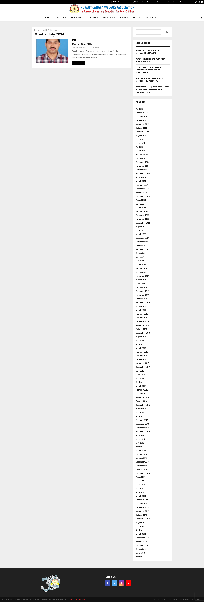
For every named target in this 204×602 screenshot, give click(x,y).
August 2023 (141, 200)
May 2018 (140, 340)
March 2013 (141, 534)
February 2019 (142, 314)
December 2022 (142, 215)
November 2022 (142, 219)
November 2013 (142, 511)
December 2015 (142, 424)
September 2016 (143, 405)
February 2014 (142, 500)
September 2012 (143, 545)
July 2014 (140, 481)
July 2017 (140, 371)
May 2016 (140, 413)
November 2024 (142, 166)
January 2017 (141, 394)
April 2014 (140, 492)
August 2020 (141, 280)
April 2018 (140, 344)
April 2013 (140, 530)
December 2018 (142, 321)
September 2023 (143, 196)
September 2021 (143, 249)
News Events (109, 18)
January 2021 (141, 272)
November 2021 (142, 242)
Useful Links (184, 2)
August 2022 (141, 227)
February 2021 (142, 268)
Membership (77, 18)
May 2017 (140, 378)
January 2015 (141, 458)
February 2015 (142, 454)
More (135, 18)
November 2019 (142, 295)
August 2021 (141, 253)
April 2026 (140, 109)
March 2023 (141, 208)
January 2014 (141, 504)
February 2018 (142, 352)
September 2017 (143, 367)
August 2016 (141, 409)
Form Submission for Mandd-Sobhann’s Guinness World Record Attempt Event (150, 69)
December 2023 (142, 189)
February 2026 (142, 113)
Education (93, 18)
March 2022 (141, 234)
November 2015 (142, 428)
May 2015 (140, 443)
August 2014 (141, 477)
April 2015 (140, 447)
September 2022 (143, 223)
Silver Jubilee (161, 2)
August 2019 (141, 306)
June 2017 (140, 375)
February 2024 (142, 185)
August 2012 (141, 549)
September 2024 (143, 174)
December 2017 (142, 359)
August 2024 (141, 177)
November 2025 (142, 124)
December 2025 (142, 120)
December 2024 (142, 162)
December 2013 (142, 507)
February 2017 (142, 390)
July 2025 (140, 139)
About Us (59, 18)
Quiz (74, 40)
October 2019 (141, 299)
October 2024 (141, 170)
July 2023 (140, 204)
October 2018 (141, 329)
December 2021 (142, 238)
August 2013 (141, 523)
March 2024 (141, 181)
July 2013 (140, 526)
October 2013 (141, 515)
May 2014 (140, 488)
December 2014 (142, 462)
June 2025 (140, 143)
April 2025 (140, 147)
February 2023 (142, 211)
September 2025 (143, 132)
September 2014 (143, 473)
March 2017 (141, 386)
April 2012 (140, 557)
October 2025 (141, 128)
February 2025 (142, 155)
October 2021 (141, 246)
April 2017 (140, 382)
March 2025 (141, 151)
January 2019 (141, 318)
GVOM (123, 18)
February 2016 (142, 420)
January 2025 (141, 158)
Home (48, 18)
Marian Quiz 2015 (82, 44)
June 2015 (140, 439)
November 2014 (142, 466)
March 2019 (141, 310)
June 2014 (140, 485)
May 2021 (140, 261)
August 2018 (141, 337)
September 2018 (143, 333)
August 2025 (141, 136)
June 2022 (140, 230)
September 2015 (143, 432)
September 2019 (143, 302)
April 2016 (140, 416)
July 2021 (140, 257)
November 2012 (142, 542)
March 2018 (141, 348)
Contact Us (150, 18)
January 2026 (141, 117)
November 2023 (142, 192)
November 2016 (142, 397)
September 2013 (143, 519)
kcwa (76, 47)
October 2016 (141, 401)
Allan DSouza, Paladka (77, 599)
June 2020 (140, 284)
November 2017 (142, 363)
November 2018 (142, 325)
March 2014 (141, 496)
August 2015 (141, 435)
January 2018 (141, 356)
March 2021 (141, 265)
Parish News (172, 2)
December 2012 (142, 538)
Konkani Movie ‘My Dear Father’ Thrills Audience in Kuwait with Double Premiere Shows (152, 89)
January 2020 (141, 287)
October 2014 (141, 469)
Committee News (148, 2)
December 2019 (142, 291)
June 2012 (140, 553)
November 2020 (142, 276)
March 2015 (141, 451)
